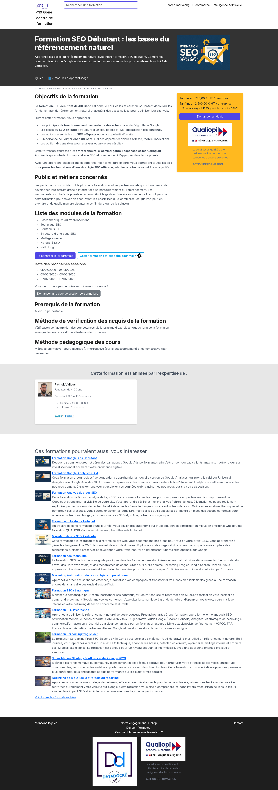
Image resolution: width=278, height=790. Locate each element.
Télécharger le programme (55, 256)
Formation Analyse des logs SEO (74, 492)
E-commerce (201, 5)
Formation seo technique (69, 556)
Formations (55, 88)
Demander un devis (210, 116)
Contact (238, 723)
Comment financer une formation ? (139, 732)
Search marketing (178, 5)
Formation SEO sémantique (71, 590)
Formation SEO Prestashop (70, 610)
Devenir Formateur (139, 727)
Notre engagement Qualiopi (139, 723)
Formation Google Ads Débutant (74, 458)
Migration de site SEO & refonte (74, 536)
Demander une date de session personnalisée (67, 293)
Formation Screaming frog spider (75, 634)
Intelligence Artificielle (227, 5)
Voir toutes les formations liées (55, 697)
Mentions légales (46, 723)
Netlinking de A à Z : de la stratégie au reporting (85, 678)
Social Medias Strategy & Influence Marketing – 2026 (89, 658)
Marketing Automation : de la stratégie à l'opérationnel (90, 575)
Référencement (73, 88)
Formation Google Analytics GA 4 (75, 473)
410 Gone (40, 88)
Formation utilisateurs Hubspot (73, 521)
